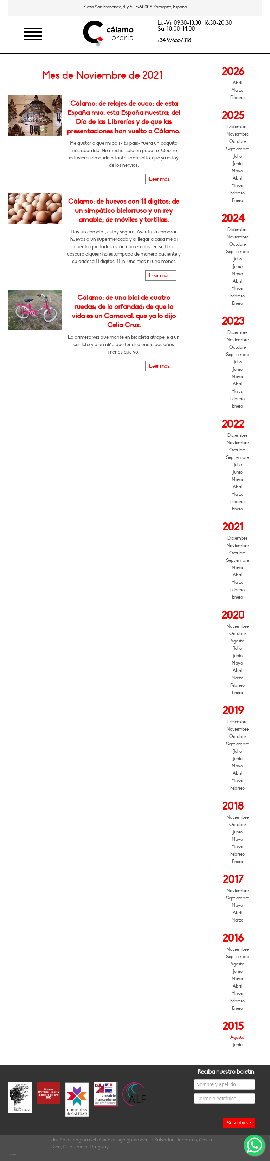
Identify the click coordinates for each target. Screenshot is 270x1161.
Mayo (237, 171)
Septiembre (237, 149)
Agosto (237, 641)
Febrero (237, 97)
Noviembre (237, 134)
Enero (237, 200)
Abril (237, 83)
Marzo (237, 90)
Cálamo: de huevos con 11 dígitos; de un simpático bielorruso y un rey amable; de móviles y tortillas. (123, 210)
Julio (237, 156)
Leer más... (161, 179)
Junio (237, 163)
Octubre (237, 141)
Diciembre (237, 127)
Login (12, 1154)
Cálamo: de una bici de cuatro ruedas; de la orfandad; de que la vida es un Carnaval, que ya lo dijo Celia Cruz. (124, 311)
